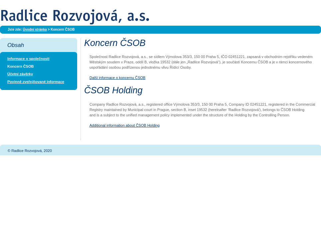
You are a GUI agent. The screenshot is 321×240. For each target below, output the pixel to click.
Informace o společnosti (28, 59)
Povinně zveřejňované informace (35, 82)
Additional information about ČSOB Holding (124, 125)
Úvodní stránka (35, 29)
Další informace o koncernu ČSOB (117, 78)
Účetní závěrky (20, 74)
